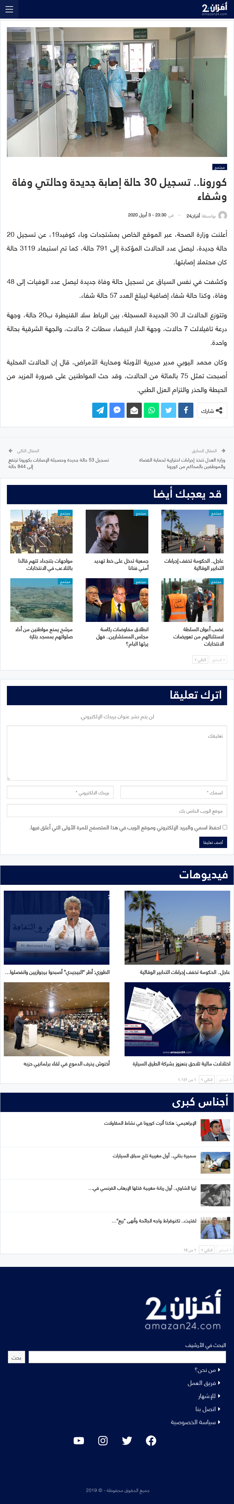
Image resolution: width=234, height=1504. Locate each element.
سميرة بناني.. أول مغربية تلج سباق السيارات (154, 1155)
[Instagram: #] (103, 1440)
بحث (16, 1357)
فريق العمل (202, 1382)
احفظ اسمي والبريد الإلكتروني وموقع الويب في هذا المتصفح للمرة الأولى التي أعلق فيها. (125, 827)
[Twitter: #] (127, 1440)
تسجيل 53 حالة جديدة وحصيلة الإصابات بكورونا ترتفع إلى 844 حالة (59, 462)
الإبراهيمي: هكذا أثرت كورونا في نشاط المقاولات (150, 1122)
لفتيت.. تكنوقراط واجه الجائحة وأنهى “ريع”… (153, 1220)
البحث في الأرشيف (205, 1344)
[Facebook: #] (151, 1440)
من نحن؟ (205, 1369)
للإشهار (207, 1395)
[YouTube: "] (79, 1440)
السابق (218, 659)
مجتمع (220, 167)
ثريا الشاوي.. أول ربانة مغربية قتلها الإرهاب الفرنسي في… (142, 1187)
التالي (200, 659)
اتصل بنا (205, 1408)
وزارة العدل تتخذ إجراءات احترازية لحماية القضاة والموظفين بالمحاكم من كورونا (182, 462)
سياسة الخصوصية (193, 1421)
